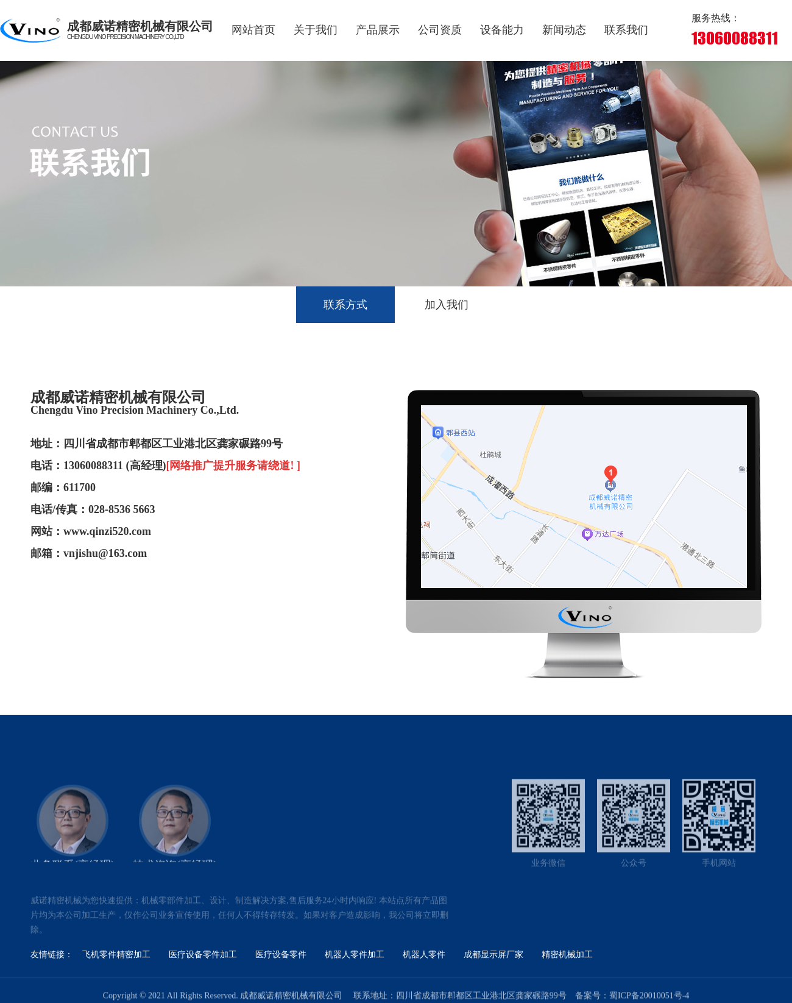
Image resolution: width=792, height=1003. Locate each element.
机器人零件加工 (354, 954)
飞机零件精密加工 (116, 954)
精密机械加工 (567, 954)
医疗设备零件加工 (203, 954)
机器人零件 (424, 954)
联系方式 (345, 305)
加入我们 (446, 305)
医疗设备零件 (280, 954)
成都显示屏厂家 (493, 954)
